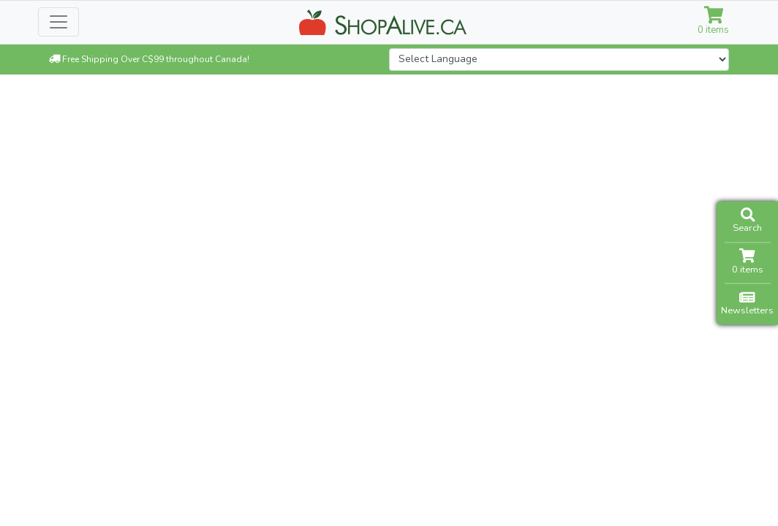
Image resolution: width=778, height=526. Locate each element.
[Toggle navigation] (58, 22)
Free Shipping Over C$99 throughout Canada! (149, 59)
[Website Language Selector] (559, 59)
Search (747, 221)
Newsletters (747, 303)
